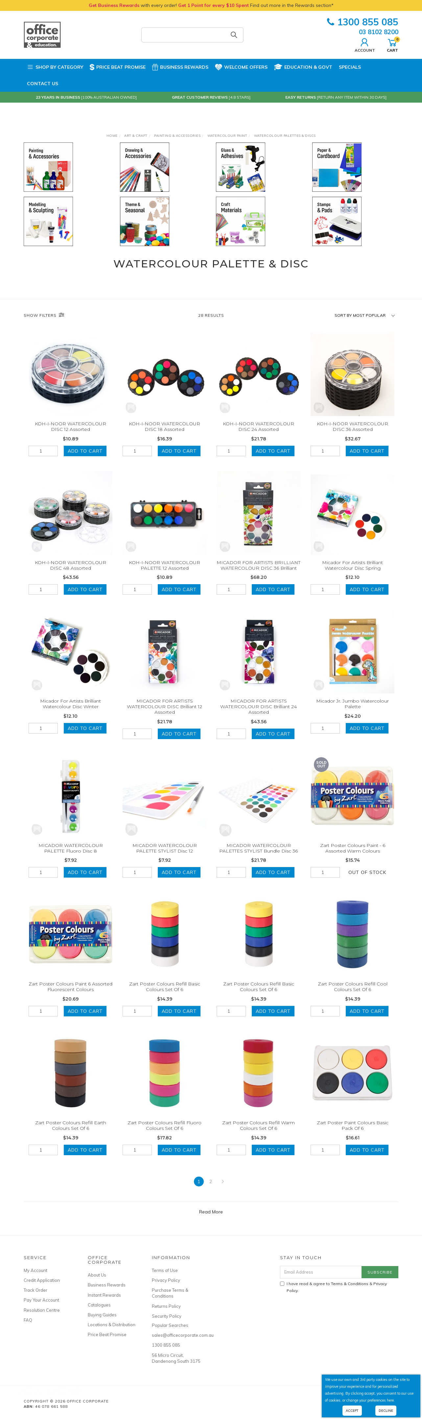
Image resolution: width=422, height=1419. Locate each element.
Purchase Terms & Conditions (170, 1293)
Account (365, 44)
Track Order (35, 1290)
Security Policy (166, 1316)
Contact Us (42, 84)
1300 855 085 (362, 22)
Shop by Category (55, 67)
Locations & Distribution (111, 1324)
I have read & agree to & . (333, 1287)
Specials (350, 67)
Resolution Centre (42, 1310)
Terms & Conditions (349, 1283)
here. (391, 1400)
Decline (386, 1410)
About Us (97, 1275)
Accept (352, 1410)
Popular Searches (170, 1325)
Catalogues (99, 1304)
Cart (392, 44)
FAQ (28, 1320)
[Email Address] (321, 1272)
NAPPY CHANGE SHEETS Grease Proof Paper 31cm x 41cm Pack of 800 (63, 1391)
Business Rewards (180, 67)
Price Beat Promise (118, 67)
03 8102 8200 (378, 32)
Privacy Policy (166, 1280)
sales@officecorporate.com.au (176, 1335)
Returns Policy (166, 1306)
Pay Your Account (41, 1300)
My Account (35, 1270)
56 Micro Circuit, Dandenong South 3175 (176, 1358)
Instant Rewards (104, 1295)
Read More (211, 1221)
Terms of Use (165, 1270)
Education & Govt (303, 67)
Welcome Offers (241, 65)
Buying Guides (102, 1314)
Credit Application (42, 1280)
